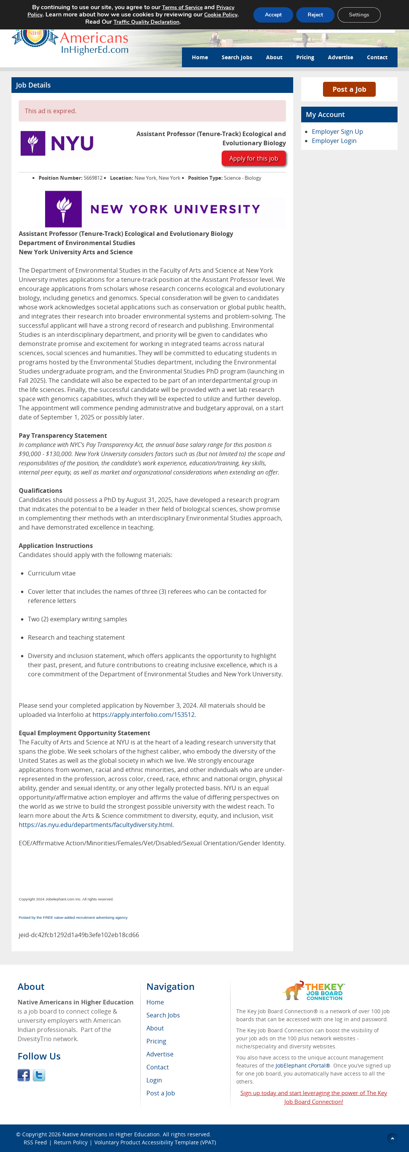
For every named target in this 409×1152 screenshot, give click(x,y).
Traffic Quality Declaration (146, 22)
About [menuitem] (155, 1028)
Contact (377, 57)
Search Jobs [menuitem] (163, 1015)
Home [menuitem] (155, 1002)
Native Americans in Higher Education (111, 1134)
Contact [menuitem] (157, 1067)
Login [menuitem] (154, 1080)
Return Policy (71, 1142)
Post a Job (349, 89)
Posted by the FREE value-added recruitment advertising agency (73, 917)
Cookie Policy (220, 14)
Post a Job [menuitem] (160, 1093)
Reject (315, 14)
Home (200, 57)
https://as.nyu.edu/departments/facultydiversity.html (95, 825)
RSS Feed (35, 1142)
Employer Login (334, 140)
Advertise (340, 57)
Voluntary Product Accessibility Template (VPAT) (155, 1142)
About (274, 57)
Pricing (305, 57)
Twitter (39, 1075)
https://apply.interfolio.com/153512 (144, 714)
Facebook (24, 1075)
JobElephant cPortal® (303, 1065)
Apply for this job (253, 158)
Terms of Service (182, 7)
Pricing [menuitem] (156, 1041)
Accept (273, 14)
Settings (359, 14)
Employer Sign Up (337, 131)
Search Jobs (237, 57)
